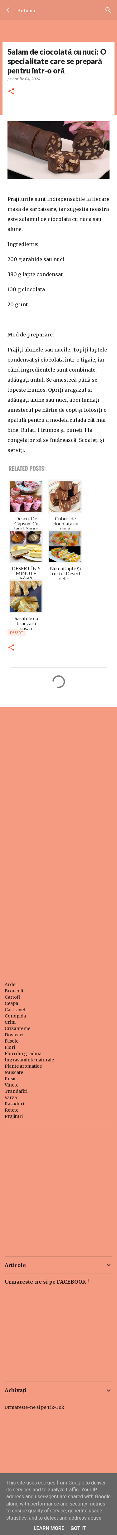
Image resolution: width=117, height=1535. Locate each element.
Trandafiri (16, 1091)
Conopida (15, 1016)
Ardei (11, 984)
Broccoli (14, 991)
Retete (11, 1110)
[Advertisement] (58, 775)
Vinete (11, 1085)
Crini (10, 1022)
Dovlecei (14, 1035)
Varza (11, 1097)
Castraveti (16, 1009)
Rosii (10, 1078)
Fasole (11, 1041)
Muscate (14, 1072)
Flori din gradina (23, 1053)
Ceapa (11, 1003)
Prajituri (14, 1116)
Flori (10, 1047)
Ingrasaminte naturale (29, 1060)
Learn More (49, 1528)
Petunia (26, 10)
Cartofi (12, 997)
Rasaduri (14, 1104)
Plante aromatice (23, 1066)
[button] (11, 92)
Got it (78, 1528)
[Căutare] (108, 10)
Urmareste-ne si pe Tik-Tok (34, 1407)
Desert (16, 632)
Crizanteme (17, 1028)
